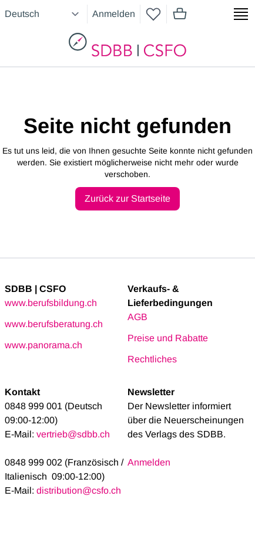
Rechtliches (152, 359)
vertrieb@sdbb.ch (73, 434)
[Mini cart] (180, 14)
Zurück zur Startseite (127, 198)
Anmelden (113, 14)
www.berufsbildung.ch (51, 303)
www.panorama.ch (43, 345)
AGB (137, 317)
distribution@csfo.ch (78, 490)
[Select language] (43, 14)
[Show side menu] (240, 14)
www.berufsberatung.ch (54, 324)
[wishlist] (153, 14)
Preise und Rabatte (167, 338)
